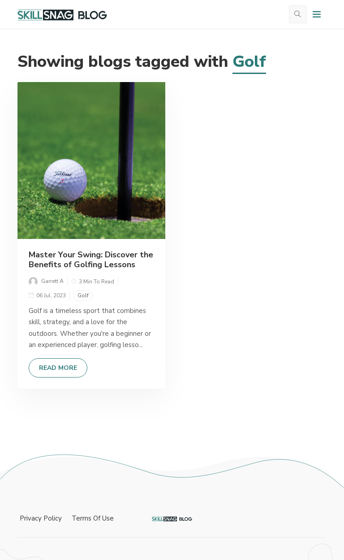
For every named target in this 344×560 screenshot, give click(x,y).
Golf (83, 295)
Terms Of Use (93, 518)
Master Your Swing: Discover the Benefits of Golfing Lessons (91, 259)
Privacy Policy (41, 518)
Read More (58, 368)
